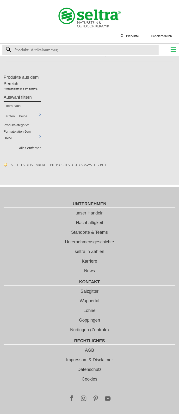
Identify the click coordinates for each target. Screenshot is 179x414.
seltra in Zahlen (89, 251)
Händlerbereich (161, 36)
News (89, 270)
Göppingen (89, 320)
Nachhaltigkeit (89, 222)
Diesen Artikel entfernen (40, 114)
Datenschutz (89, 369)
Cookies (89, 379)
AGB (89, 350)
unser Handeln (89, 213)
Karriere (89, 261)
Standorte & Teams (89, 232)
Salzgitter (89, 291)
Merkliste (132, 36)
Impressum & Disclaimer (89, 359)
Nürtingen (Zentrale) (89, 329)
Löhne (89, 310)
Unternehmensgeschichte (89, 241)
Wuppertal (89, 300)
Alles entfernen (30, 148)
